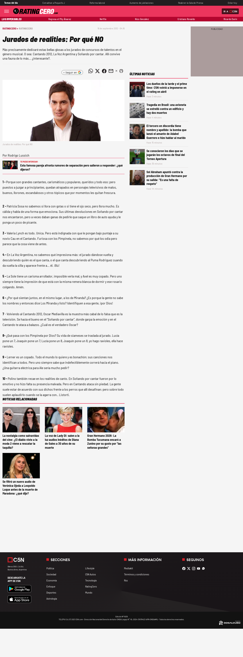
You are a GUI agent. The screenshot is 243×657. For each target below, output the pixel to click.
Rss (126, 580)
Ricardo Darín (230, 19)
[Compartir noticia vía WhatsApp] (90, 71)
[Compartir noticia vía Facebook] (104, 71)
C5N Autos (90, 574)
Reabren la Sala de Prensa (190, 2)
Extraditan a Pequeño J (54, 2)
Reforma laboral (97, 2)
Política (50, 568)
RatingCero (26, 28)
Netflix (103, 19)
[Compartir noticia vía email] (110, 71)
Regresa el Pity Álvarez (59, 19)
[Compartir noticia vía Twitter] (97, 71)
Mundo (88, 592)
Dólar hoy (232, 2)
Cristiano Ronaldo (186, 19)
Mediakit (128, 568)
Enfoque (50, 586)
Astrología (51, 598)
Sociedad (51, 574)
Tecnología (91, 580)
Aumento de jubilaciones (141, 2)
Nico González (142, 19)
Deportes (51, 592)
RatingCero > (10, 28)
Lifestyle (89, 568)
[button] (121, 71)
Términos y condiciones (136, 574)
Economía (51, 580)
